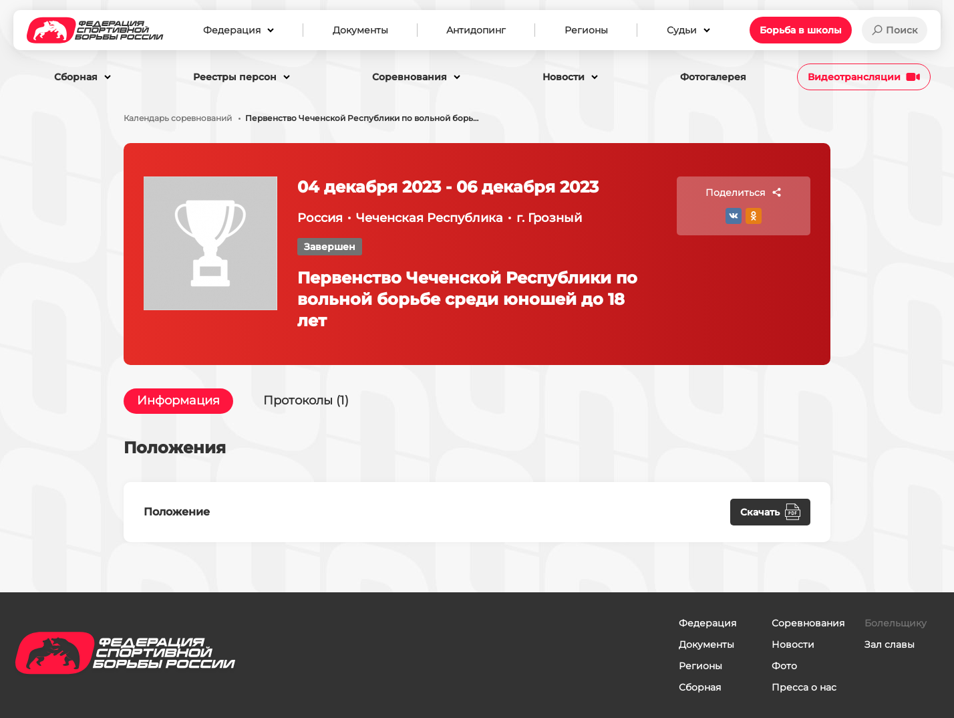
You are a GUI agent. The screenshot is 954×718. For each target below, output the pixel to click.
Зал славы (889, 644)
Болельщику (895, 623)
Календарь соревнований (178, 118)
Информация (178, 401)
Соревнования (808, 623)
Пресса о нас (804, 687)
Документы (706, 644)
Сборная (700, 687)
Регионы (700, 666)
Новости (793, 644)
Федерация (707, 623)
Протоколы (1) (306, 401)
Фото (784, 666)
